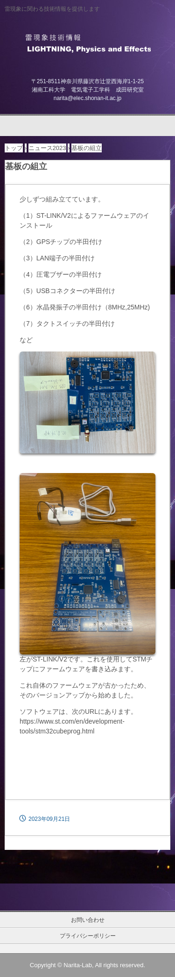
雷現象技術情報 (87, 42)
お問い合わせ (88, 920)
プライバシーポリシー (88, 936)
